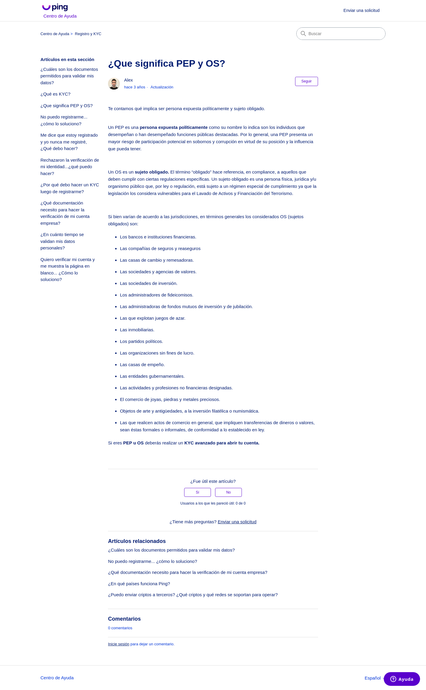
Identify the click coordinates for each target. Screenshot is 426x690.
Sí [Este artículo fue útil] (197, 492)
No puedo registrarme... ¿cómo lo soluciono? (63, 120)
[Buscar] (341, 34)
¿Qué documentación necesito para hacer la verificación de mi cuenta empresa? (65, 213)
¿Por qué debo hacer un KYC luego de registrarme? (69, 188)
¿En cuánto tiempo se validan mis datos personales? (62, 241)
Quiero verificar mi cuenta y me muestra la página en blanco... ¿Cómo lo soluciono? (67, 269)
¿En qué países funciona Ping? (139, 583)
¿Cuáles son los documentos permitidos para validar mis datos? (69, 76)
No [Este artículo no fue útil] (228, 492)
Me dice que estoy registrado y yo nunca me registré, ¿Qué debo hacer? (69, 141)
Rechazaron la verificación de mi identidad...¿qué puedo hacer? (69, 166)
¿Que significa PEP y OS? (66, 105)
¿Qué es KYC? (55, 93)
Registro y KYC (88, 34)
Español (375, 677)
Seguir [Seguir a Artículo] (306, 81)
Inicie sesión (118, 644)
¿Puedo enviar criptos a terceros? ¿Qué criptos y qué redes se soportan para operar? (193, 594)
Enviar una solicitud (362, 10)
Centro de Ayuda (54, 34)
